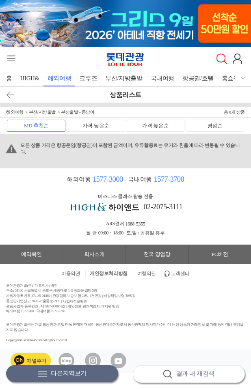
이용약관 (70, 273)
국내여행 (162, 78)
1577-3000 (108, 179)
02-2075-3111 (163, 207)
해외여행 (59, 78)
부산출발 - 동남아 (77, 112)
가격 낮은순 (95, 126)
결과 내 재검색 (188, 374)
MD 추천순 (36, 126)
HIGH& (29, 78)
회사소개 (94, 254)
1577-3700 (169, 179)
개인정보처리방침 (109, 273)
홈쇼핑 (231, 78)
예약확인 (31, 254)
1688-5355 (135, 224)
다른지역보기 (62, 374)
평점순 (215, 126)
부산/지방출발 (123, 78)
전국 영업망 (157, 254)
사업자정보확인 (75, 301)
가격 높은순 (155, 126)
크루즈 (88, 78)
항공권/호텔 (198, 78)
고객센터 (180, 273)
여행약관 (146, 273)
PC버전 (220, 254)
